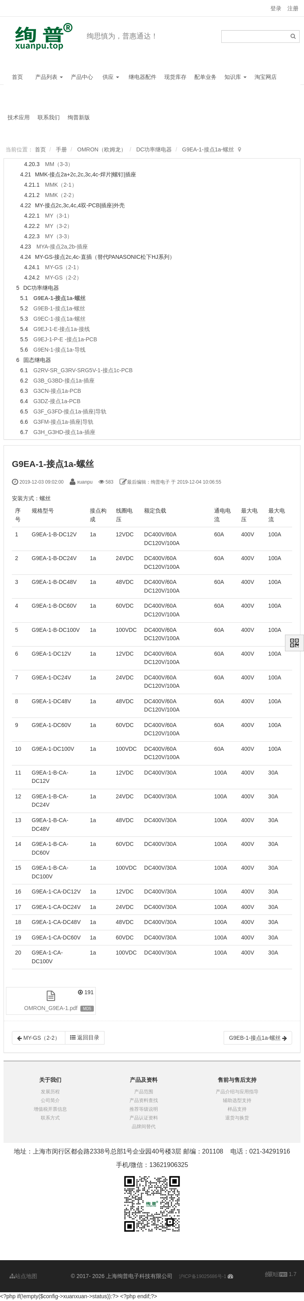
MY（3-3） (58, 236)
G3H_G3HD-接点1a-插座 (64, 432)
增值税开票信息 (50, 1109)
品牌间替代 (144, 1126)
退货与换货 (237, 1118)
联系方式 (50, 1118)
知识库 (235, 77)
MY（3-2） (58, 226)
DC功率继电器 (154, 149)
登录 (275, 8)
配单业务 (205, 77)
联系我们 (49, 117)
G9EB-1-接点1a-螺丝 (59, 308)
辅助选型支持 (237, 1100)
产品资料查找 (143, 1100)
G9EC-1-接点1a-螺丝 (59, 319)
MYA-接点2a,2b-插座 (62, 246)
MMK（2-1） (61, 185)
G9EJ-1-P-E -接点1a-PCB (65, 339)
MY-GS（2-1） (63, 267)
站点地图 (23, 1276)
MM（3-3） (59, 164)
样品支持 (237, 1109)
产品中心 (82, 77)
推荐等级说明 (143, 1109)
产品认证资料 (143, 1118)
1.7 (280, 1275)
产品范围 (143, 1091)
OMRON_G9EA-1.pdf (51, 1008)
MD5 (87, 1008)
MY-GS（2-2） (63, 277)
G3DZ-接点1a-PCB (56, 401)
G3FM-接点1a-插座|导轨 (63, 422)
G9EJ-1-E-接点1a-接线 (61, 329)
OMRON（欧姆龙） (101, 149)
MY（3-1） (58, 215)
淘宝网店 (266, 77)
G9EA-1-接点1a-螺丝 (208, 149)
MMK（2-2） (61, 195)
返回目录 (84, 1037)
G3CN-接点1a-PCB (57, 391)
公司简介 (50, 1100)
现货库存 (175, 77)
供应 (111, 77)
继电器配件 (142, 77)
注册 (292, 8)
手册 (61, 149)
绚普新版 (79, 117)
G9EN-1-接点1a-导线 (59, 349)
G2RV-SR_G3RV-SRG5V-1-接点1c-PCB (83, 370)
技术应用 (19, 117)
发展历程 (50, 1091)
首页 (17, 77)
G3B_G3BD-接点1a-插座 (64, 380)
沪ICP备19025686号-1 (202, 1276)
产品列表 (49, 77)
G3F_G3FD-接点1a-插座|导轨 (69, 411)
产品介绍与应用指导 (237, 1091)
